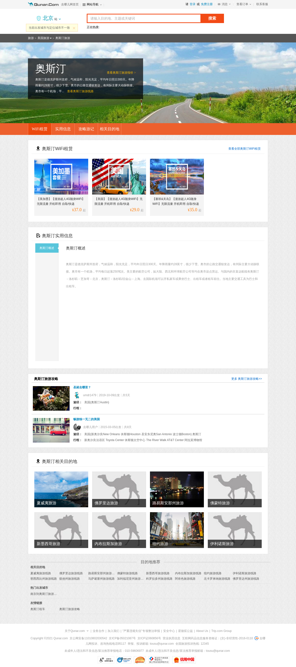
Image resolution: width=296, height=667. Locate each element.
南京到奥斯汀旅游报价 (45, 594)
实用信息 (63, 129)
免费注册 (207, 4)
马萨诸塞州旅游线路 (101, 578)
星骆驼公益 (185, 631)
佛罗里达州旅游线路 (246, 578)
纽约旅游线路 (213, 573)
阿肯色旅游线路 (185, 578)
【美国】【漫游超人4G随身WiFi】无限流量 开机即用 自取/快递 (119, 201)
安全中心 (169, 631)
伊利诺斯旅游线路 (244, 573)
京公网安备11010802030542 (88, 638)
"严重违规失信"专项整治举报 (141, 631)
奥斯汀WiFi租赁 (250, 148)
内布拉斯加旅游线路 (188, 573)
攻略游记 (86, 129)
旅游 (31, 38)
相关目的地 (109, 129)
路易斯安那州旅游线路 (103, 573)
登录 (193, 4)
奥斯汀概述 (49, 248)
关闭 (74, 28)
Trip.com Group (221, 631)
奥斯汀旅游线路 (83, 91)
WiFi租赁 (39, 129)
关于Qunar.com (75, 631)
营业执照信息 (171, 638)
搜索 (212, 18)
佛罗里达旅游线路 (71, 573)
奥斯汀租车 (37, 609)
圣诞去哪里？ (82, 387)
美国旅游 (43, 38)
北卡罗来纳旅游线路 (217, 578)
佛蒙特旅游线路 (127, 573)
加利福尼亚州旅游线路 (132, 578)
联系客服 (262, 4)
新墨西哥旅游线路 (158, 573)
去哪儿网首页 (70, 4)
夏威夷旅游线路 (40, 573)
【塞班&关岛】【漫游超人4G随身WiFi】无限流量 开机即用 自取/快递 (175, 201)
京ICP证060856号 (149, 638)
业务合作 (98, 631)
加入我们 (113, 631)
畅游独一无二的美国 (86, 419)
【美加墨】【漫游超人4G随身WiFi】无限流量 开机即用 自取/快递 (61, 201)
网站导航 (93, 4)
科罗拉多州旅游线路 (159, 578)
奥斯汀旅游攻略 (248, 378)
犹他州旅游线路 (69, 578)
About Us (202, 631)
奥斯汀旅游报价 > (124, 72)
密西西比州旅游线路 (43, 578)
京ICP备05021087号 (122, 638)
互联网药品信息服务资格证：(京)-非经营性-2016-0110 (217, 638)
